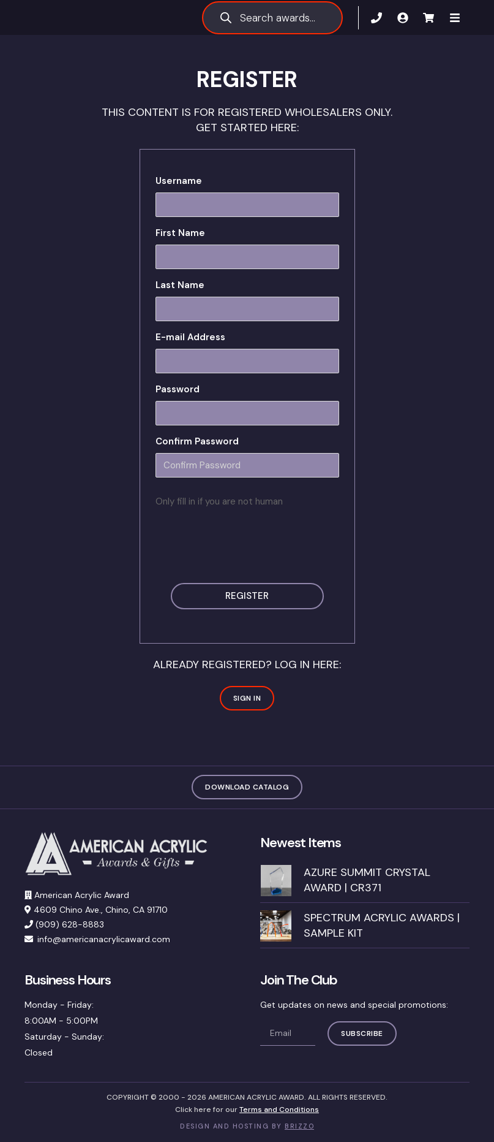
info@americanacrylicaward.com (103, 939)
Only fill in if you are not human (219, 501)
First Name (180, 233)
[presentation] (248, 541)
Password (177, 389)
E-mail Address (190, 337)
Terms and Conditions (279, 1109)
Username (178, 181)
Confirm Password (197, 441)
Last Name (179, 285)
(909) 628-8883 (70, 925)
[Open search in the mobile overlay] (272, 17)
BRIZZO (299, 1126)
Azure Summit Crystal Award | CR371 (367, 880)
